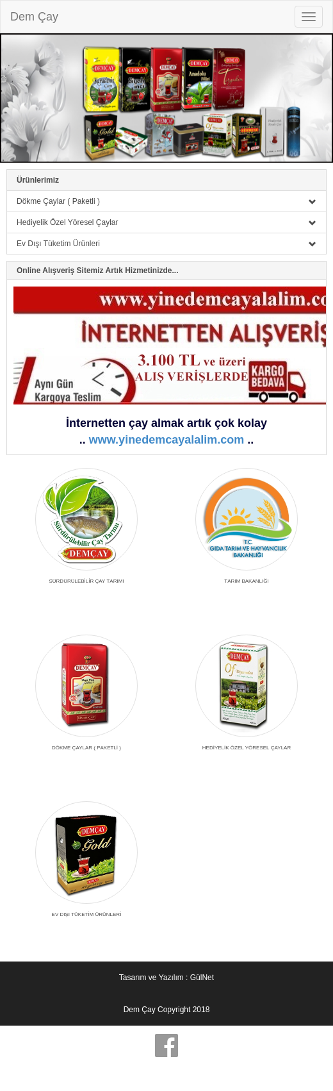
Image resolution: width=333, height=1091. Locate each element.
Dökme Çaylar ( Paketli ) (166, 201)
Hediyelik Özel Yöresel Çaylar (166, 222)
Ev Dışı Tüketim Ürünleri (166, 243)
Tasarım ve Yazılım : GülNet (166, 977)
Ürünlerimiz (38, 180)
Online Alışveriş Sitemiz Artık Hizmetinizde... (98, 270)
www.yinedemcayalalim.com (166, 439)
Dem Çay (34, 16)
